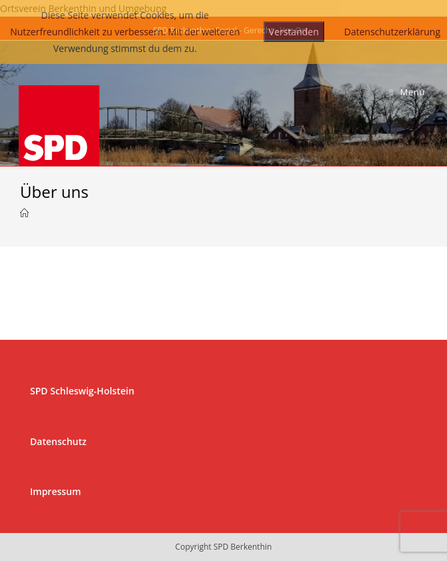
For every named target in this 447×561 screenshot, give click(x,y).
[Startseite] (24, 213)
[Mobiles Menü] (407, 92)
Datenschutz (58, 441)
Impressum (55, 491)
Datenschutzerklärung (392, 31)
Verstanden (294, 31)
